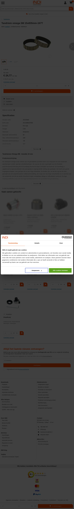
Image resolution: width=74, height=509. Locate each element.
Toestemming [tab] (13, 243)
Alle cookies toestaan (60, 270)
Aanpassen (37, 270)
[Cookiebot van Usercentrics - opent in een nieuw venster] (63, 237)
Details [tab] (37, 243)
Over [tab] (61, 243)
